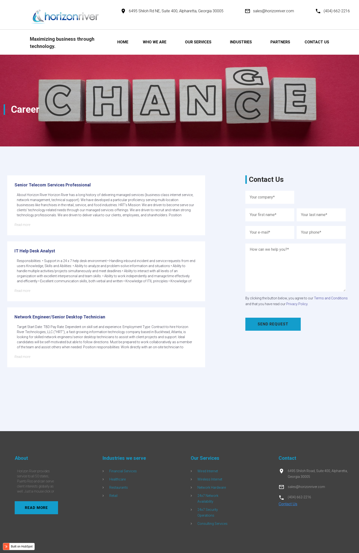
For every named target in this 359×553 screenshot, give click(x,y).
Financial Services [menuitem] (123, 471)
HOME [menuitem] (122, 42)
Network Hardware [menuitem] (211, 487)
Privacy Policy (296, 304)
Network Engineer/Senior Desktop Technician (59, 316)
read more (39, 507)
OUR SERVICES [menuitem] (198, 42)
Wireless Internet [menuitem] (209, 479)
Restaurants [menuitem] (118, 487)
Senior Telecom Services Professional (52, 184)
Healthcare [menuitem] (117, 479)
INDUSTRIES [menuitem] (241, 42)
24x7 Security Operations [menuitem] (207, 512)
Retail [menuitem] (113, 496)
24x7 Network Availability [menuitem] (207, 498)
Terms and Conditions (331, 298)
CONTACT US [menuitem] (317, 42)
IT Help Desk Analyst (34, 250)
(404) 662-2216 (337, 11)
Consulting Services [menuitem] (212, 524)
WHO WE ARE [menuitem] (154, 42)
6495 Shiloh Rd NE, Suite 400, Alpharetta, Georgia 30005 (176, 11)
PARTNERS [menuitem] (280, 42)
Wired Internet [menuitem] (207, 471)
